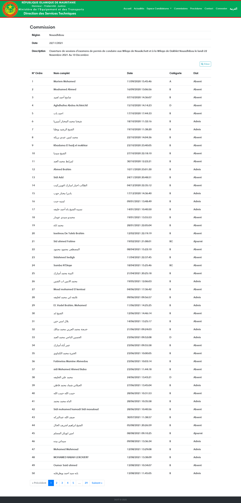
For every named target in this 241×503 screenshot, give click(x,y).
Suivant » (97, 482)
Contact (209, 8)
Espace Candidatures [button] (158, 8)
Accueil (127, 8)
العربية (233, 8)
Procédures (196, 8)
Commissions (181, 8)
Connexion (221, 8)
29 (86, 482)
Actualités (139, 8)
